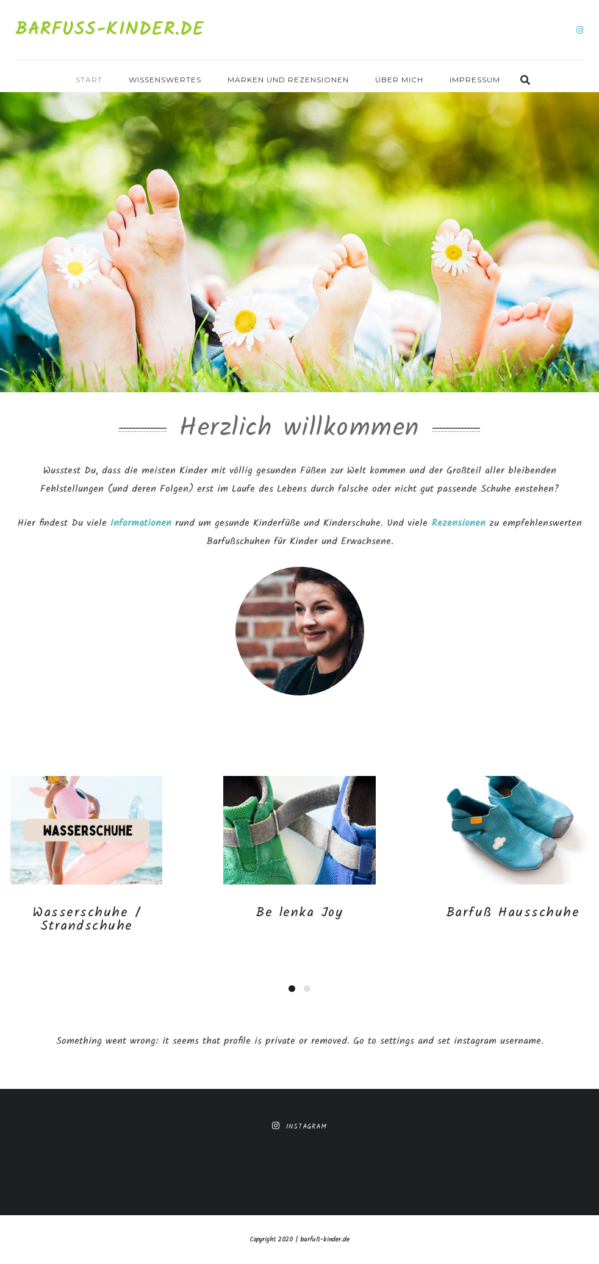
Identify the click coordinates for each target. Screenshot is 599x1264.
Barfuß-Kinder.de (109, 30)
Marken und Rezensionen (288, 79)
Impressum (475, 79)
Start (89, 79)
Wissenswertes (165, 79)
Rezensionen (458, 523)
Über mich (399, 79)
